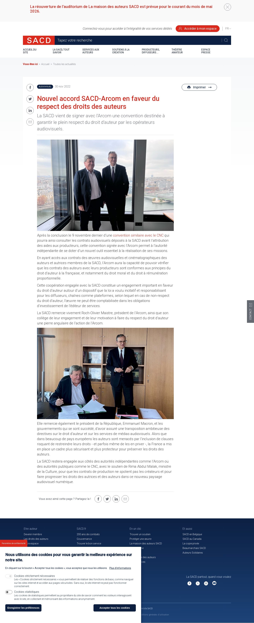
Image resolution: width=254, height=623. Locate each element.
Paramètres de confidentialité (13, 543)
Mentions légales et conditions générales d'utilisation (144, 614)
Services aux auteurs (90, 51)
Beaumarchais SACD (194, 548)
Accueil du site (29, 51)
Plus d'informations (120, 568)
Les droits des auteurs (36, 538)
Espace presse (205, 51)
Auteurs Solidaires (193, 552)
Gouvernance (84, 538)
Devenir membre (33, 534)
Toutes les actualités (64, 64)
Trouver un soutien (140, 534)
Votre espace (31, 543)
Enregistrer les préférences (23, 607)
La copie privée (191, 543)
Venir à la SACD (145, 608)
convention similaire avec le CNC (138, 235)
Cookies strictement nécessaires (34, 576)
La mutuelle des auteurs (143, 557)
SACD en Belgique (192, 534)
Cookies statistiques (26, 591)
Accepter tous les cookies (114, 607)
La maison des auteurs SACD (146, 543)
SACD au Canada (192, 538)
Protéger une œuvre (140, 538)
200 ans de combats (88, 534)
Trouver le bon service (89, 543)
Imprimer (199, 87)
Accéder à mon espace (198, 28)
